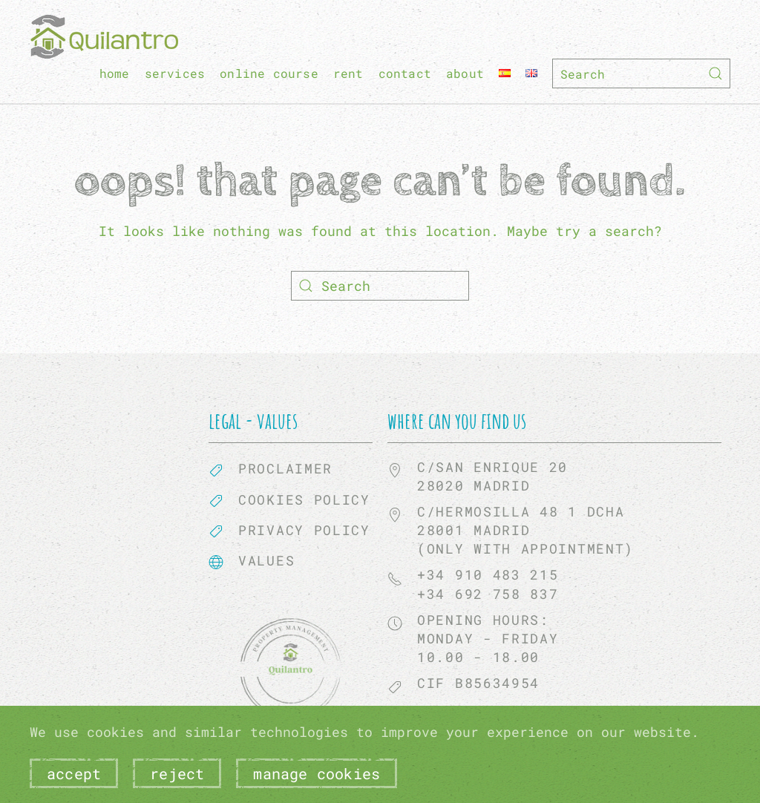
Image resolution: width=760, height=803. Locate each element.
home (114, 73)
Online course (269, 73)
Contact (405, 73)
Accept (74, 773)
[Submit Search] (715, 73)
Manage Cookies (316, 773)
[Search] (641, 73)
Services (175, 73)
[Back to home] (104, 37)
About (465, 73)
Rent (348, 73)
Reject (177, 773)
